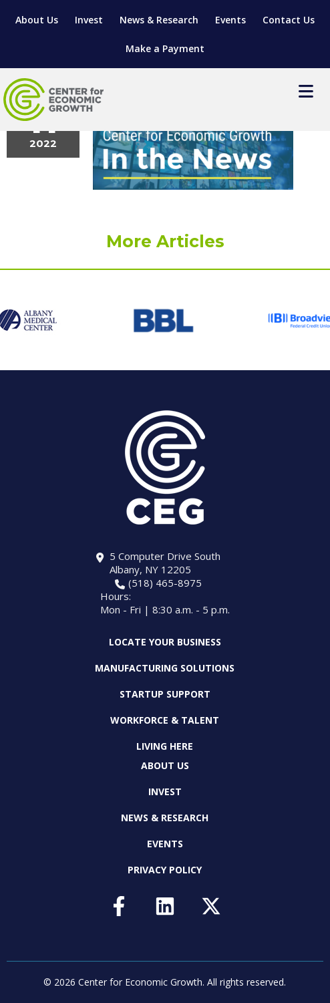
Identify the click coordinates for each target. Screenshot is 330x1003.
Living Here (164, 746)
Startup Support (165, 694)
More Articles (165, 241)
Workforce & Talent (164, 720)
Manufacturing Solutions (164, 668)
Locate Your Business (165, 642)
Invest (89, 19)
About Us (36, 19)
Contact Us (289, 19)
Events (230, 19)
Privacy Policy (165, 869)
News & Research (159, 19)
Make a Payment (165, 48)
